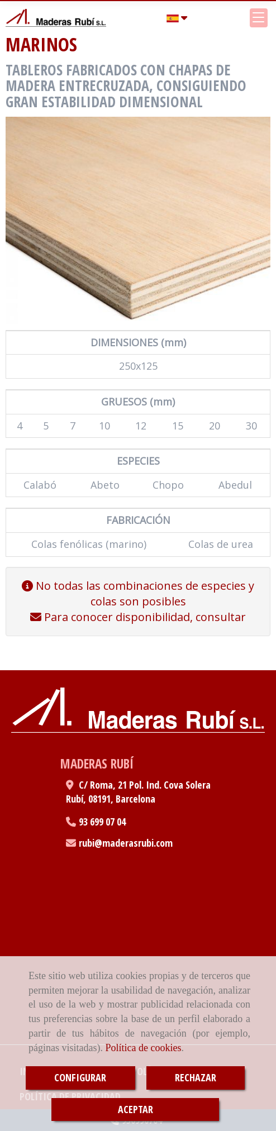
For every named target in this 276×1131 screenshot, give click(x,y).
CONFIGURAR (80, 1077)
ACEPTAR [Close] (135, 1109)
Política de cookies (143, 1047)
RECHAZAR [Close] (195, 1077)
